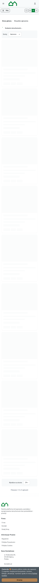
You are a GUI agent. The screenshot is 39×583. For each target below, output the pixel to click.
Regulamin (5, 539)
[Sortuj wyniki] (15, 34)
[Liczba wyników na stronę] (26, 483)
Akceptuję (19, 580)
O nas (3, 522)
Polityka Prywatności (8, 542)
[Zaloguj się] (35, 3)
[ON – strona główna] (11, 3)
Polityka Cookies (7, 545)
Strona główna (6, 21)
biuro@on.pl (8, 564)
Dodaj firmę (5, 529)
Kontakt (4, 526)
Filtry (5, 10)
